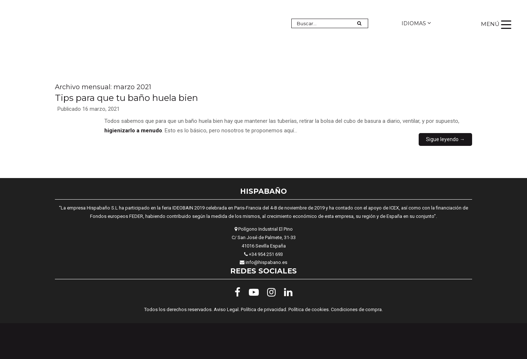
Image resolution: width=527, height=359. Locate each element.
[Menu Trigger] (496, 24)
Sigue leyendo (445, 139)
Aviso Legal (226, 309)
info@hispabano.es (266, 262)
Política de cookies (308, 309)
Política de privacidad (263, 309)
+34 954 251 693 (266, 254)
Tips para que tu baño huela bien (126, 97)
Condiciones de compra (356, 309)
